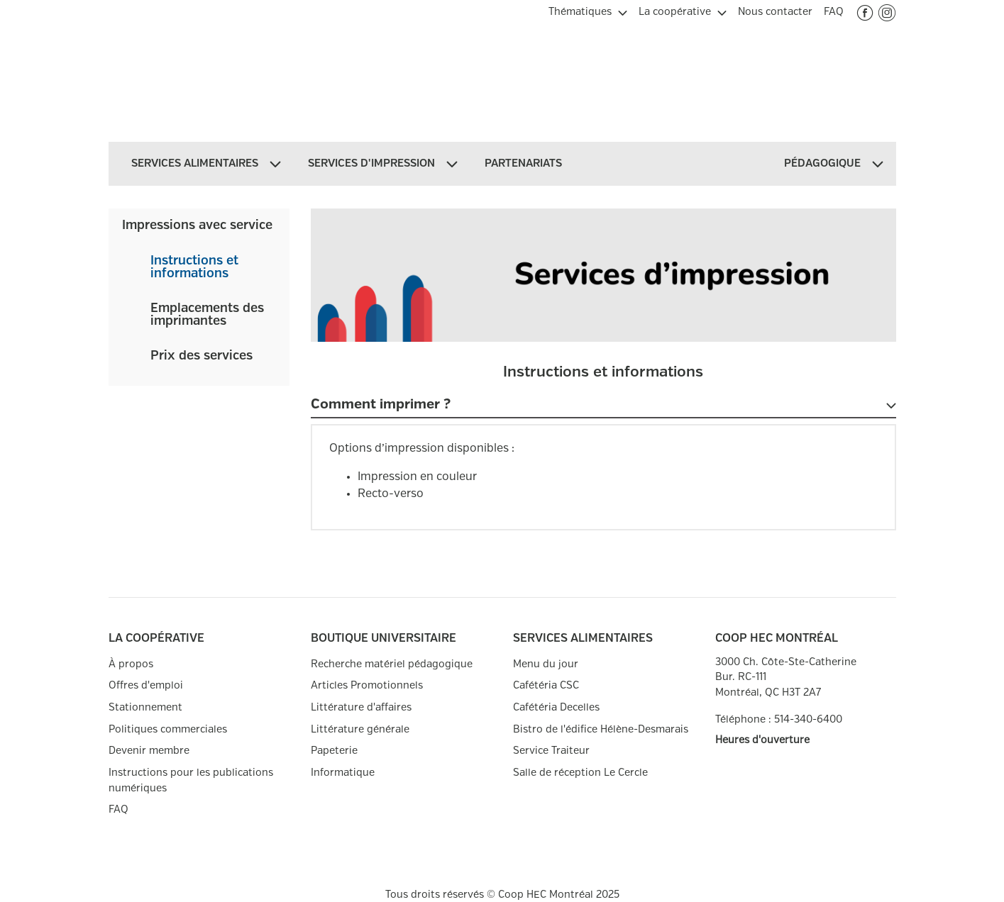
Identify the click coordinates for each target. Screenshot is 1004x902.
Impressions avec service (197, 225)
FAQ (118, 809)
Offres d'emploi (146, 685)
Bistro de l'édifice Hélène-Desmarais (600, 729)
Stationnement (145, 707)
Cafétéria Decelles (556, 707)
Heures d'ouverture (762, 740)
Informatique (343, 772)
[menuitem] (588, 10)
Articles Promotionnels (367, 685)
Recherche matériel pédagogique (392, 664)
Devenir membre (149, 750)
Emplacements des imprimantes (207, 315)
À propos (131, 664)
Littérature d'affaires (361, 707)
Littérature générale (360, 729)
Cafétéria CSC (546, 685)
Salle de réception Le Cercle (580, 772)
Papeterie (334, 750)
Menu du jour (545, 664)
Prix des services (201, 356)
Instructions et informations (194, 267)
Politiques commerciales (168, 729)
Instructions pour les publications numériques (191, 780)
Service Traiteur (551, 750)
